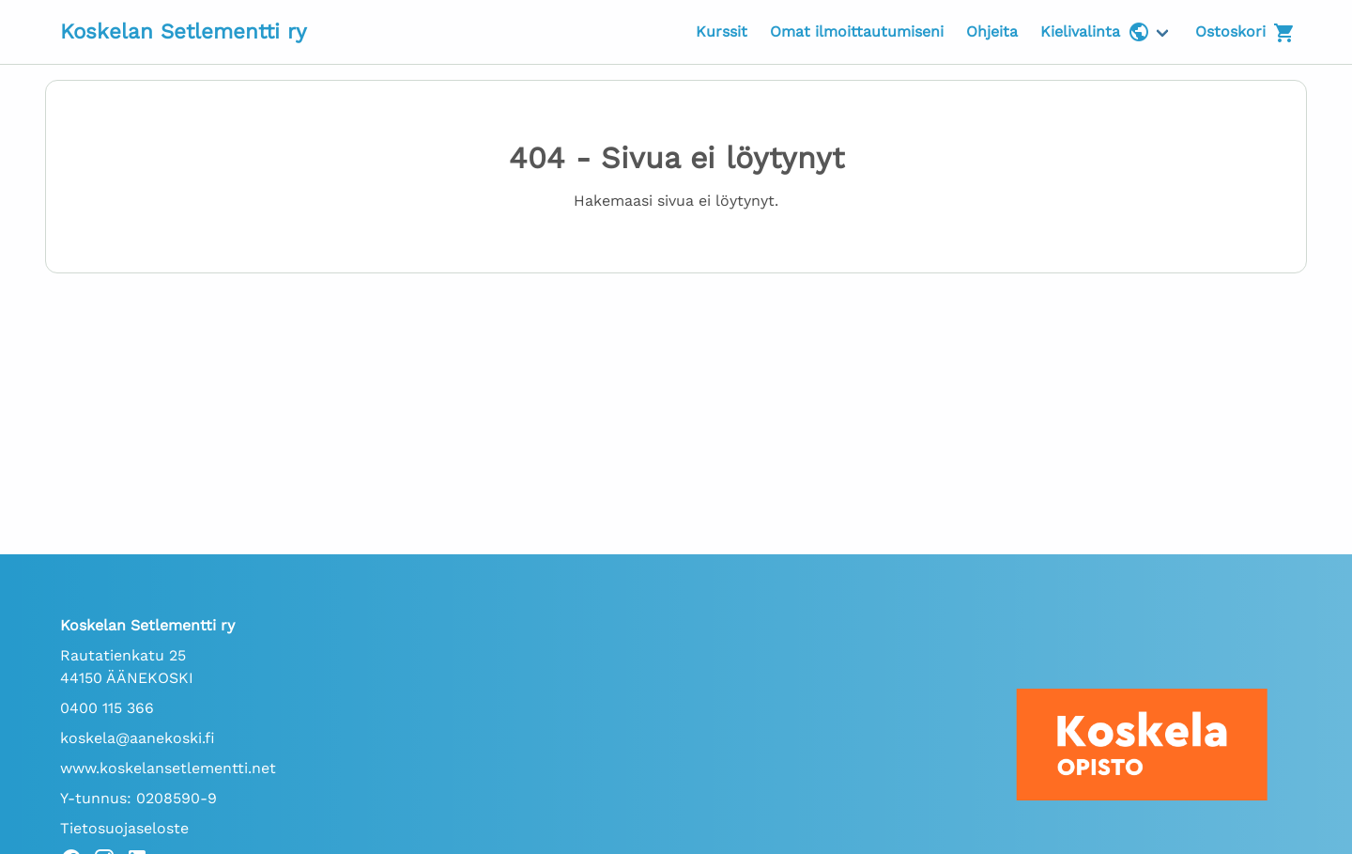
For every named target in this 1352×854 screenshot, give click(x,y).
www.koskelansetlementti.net (168, 768)
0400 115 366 (107, 708)
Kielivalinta (1095, 32)
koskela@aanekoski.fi (137, 738)
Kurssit (721, 31)
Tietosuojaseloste (124, 828)
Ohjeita (992, 31)
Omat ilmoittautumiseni (857, 31)
